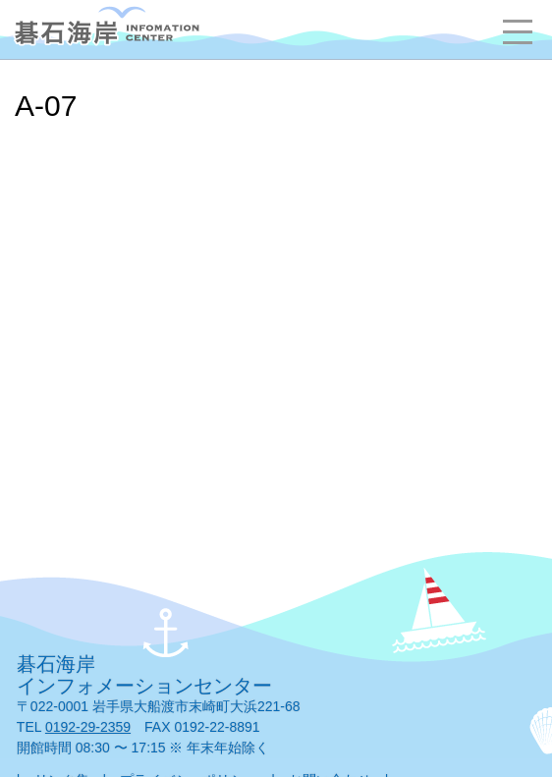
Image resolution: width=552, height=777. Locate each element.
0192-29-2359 (88, 727)
